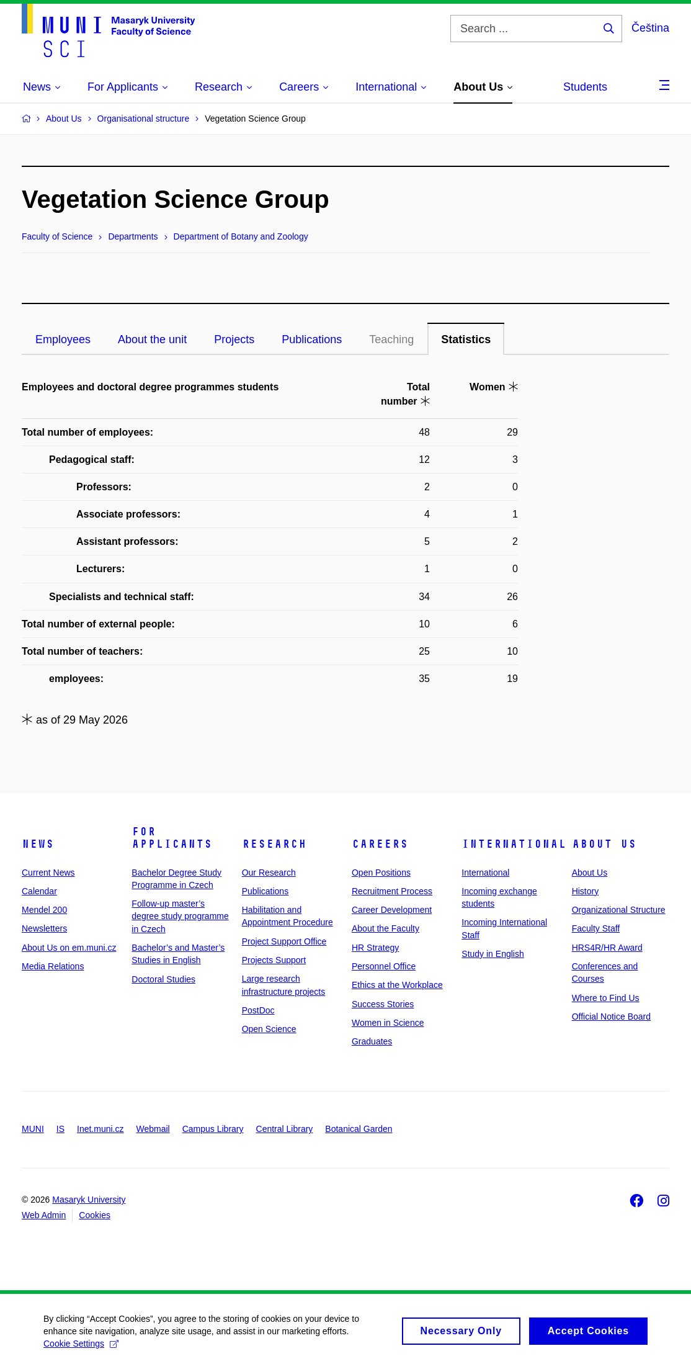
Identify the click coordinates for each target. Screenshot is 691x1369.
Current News (48, 873)
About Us (604, 844)
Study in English (492, 954)
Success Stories (383, 1004)
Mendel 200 (44, 910)
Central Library (284, 1129)
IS (60, 1129)
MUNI (33, 1129)
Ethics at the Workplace (397, 985)
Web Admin (44, 1215)
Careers (380, 844)
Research (274, 844)
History (585, 891)
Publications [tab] (312, 339)
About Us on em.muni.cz (69, 948)
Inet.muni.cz (100, 1129)
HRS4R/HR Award (607, 948)
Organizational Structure (619, 910)
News (38, 844)
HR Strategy (375, 948)
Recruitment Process (392, 891)
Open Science (269, 1029)
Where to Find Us (606, 998)
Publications (265, 891)
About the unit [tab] (152, 339)
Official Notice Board (611, 1016)
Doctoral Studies (163, 979)
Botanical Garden (358, 1129)
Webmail (153, 1129)
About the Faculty (385, 928)
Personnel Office (384, 966)
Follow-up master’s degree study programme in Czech (180, 916)
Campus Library (213, 1129)
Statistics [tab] (466, 339)
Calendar (39, 891)
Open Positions (381, 873)
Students (585, 87)
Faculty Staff (596, 928)
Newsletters (44, 928)
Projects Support (274, 960)
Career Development (392, 910)
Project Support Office (284, 941)
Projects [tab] (234, 339)
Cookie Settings (80, 1352)
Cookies (94, 1215)
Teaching (391, 339)
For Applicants (172, 838)
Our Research (269, 873)
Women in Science (388, 1023)
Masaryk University (88, 1200)
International (513, 844)
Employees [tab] (63, 339)
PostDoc (258, 1010)
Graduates (372, 1041)
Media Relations (53, 966)
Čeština (650, 28)
